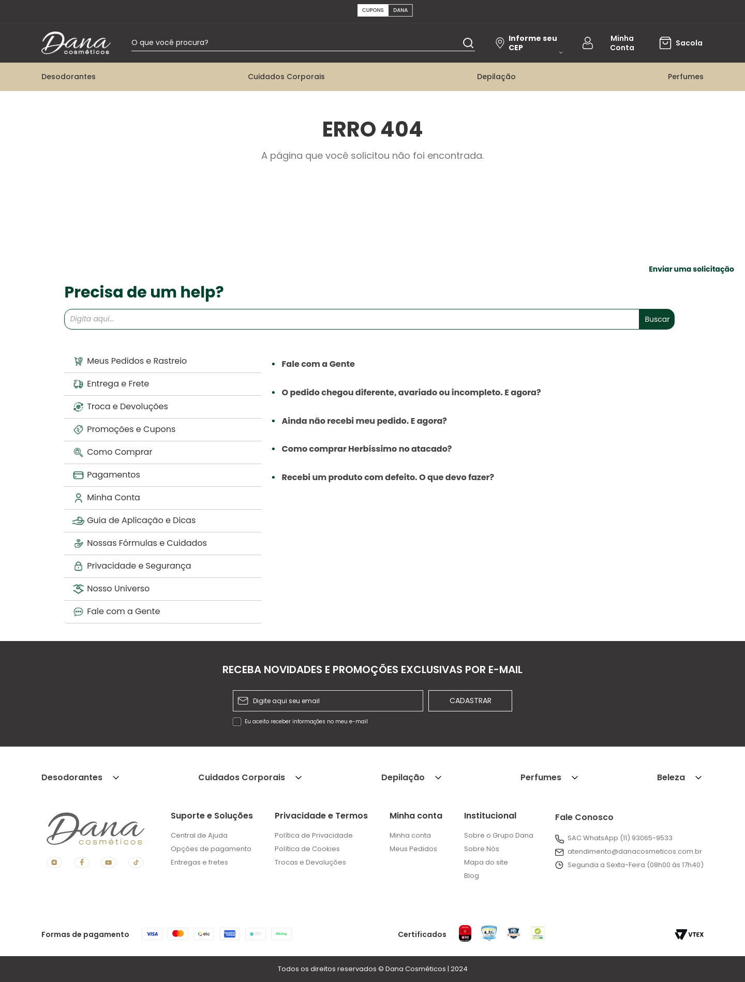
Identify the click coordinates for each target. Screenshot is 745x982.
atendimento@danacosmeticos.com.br (635, 851)
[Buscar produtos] (468, 44)
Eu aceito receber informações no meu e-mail (306, 722)
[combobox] (307, 44)
